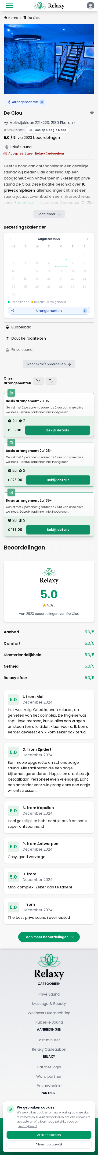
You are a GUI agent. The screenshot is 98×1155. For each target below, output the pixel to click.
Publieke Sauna (49, 1022)
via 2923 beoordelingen (39, 137)
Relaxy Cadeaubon (49, 1049)
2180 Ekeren (62, 122)
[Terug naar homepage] (49, 966)
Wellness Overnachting (49, 1013)
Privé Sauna (49, 994)
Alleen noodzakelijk (49, 1148)
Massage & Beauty (49, 1003)
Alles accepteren (49, 1139)
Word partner (49, 1076)
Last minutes (49, 1040)
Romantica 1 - (27, 202)
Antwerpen (14, 130)
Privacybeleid (49, 1085)
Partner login (49, 1067)
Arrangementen (25, 102)
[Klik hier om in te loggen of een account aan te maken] (90, 5)
